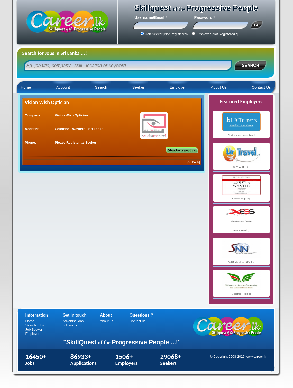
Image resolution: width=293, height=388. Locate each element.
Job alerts (70, 325)
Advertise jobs (73, 321)
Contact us (137, 321)
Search (101, 87)
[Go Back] (193, 162)
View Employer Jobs (182, 150)
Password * (204, 17)
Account (63, 87)
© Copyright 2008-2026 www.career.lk (238, 356)
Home (26, 87)
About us (106, 321)
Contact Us (261, 87)
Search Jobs (34, 325)
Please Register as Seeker (75, 142)
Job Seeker (33, 329)
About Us (219, 87)
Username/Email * (150, 17)
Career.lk (67, 22)
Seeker (138, 87)
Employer (177, 87)
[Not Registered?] (176, 34)
